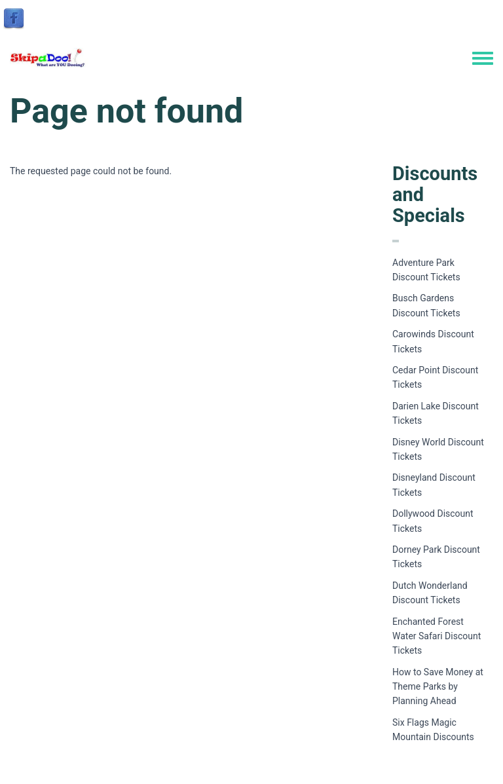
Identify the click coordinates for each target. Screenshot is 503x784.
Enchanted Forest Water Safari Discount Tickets (436, 636)
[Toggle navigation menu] (482, 58)
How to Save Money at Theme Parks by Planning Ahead (437, 687)
